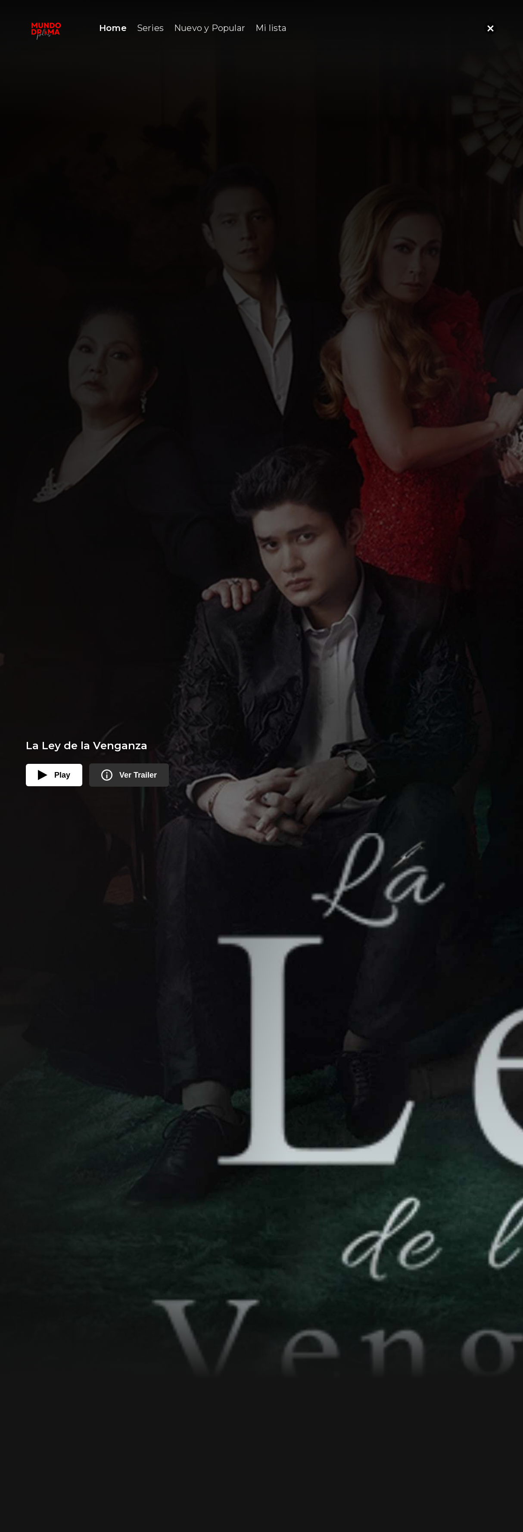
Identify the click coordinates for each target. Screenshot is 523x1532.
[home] (46, 28)
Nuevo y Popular (209, 28)
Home (113, 28)
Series (150, 28)
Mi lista (271, 28)
